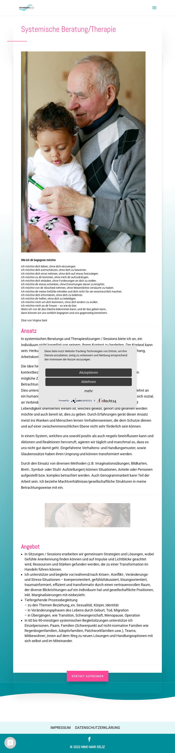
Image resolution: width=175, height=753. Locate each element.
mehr (88, 391)
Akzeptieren (88, 372)
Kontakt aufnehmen (88, 676)
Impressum (60, 728)
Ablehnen (88, 382)
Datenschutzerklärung (97, 728)
